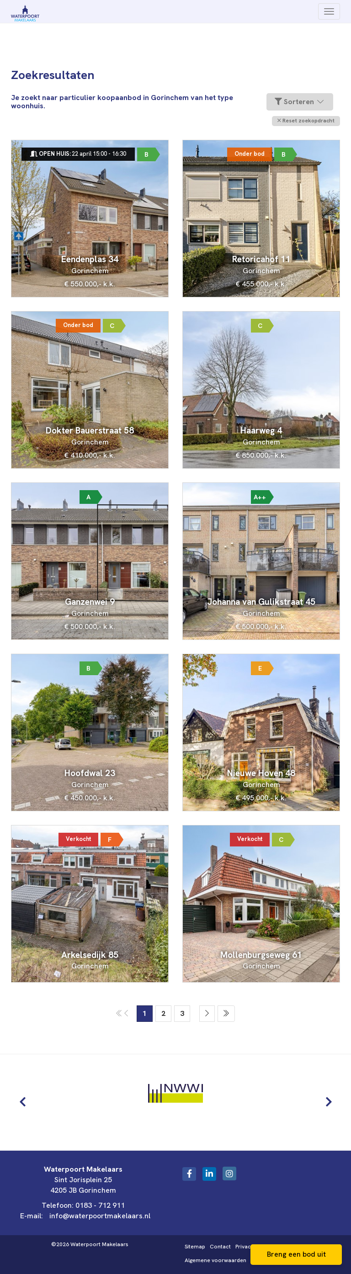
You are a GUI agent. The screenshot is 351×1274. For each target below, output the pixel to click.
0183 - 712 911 (100, 1205)
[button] (306, 121)
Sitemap (195, 1246)
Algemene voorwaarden (215, 1260)
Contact (220, 1246)
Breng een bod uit (296, 1254)
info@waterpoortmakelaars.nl (99, 1216)
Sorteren (300, 101)
